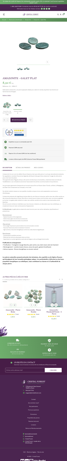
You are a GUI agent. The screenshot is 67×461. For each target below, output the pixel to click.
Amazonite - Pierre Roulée (33, 310)
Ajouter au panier (18, 120)
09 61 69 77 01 (30, 390)
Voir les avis (19, 135)
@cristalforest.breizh (31, 434)
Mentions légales (31, 452)
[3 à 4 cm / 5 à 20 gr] (17, 106)
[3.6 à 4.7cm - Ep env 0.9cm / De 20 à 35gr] (7, 106)
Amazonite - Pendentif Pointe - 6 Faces (54, 311)
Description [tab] (7, 167)
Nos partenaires (33, 406)
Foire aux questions (33, 410)
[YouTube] (49, 9)
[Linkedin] (47, 9)
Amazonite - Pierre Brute (13, 310)
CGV (24, 452)
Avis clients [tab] (38, 167)
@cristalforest (29, 436)
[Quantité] (6, 120)
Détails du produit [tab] (23, 167)
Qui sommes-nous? (33, 403)
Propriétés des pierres (33, 418)
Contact (33, 399)
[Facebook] (42, 9)
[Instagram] (44, 9)
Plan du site (40, 452)
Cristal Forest (29, 439)
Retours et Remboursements (33, 428)
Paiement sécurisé (33, 421)
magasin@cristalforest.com (33, 393)
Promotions (33, 414)
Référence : (6, 86)
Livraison (33, 425)
